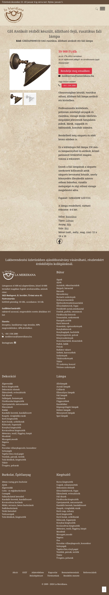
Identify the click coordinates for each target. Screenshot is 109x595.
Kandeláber (61, 404)
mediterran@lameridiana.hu (18, 337)
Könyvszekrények (64, 338)
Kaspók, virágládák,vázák (14, 416)
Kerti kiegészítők (10, 419)
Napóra (5, 442)
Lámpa (70, 220)
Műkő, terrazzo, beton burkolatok (18, 505)
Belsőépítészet (36, 576)
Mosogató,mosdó (10, 439)
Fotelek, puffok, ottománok (69, 312)
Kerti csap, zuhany (65, 511)
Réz (69, 224)
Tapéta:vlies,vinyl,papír (13, 454)
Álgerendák (7, 384)
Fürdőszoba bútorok (66, 315)
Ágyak (59, 279)
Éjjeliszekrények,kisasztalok (69, 303)
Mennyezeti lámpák (65, 413)
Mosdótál (6, 436)
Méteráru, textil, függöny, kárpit (17, 433)
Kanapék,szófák (63, 320)
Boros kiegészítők (10, 387)
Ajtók (59, 282)
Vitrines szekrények (65, 367)
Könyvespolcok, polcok (67, 335)
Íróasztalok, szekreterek (67, 317)
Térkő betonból (9, 511)
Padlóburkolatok (10, 508)
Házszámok (7, 407)
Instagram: (9, 342)
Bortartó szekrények (65, 297)
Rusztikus (71, 216)
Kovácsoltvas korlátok (12, 502)
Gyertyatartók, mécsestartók (15, 404)
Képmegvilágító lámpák (67, 407)
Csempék (6, 493)
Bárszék (60, 291)
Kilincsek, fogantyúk (11, 424)
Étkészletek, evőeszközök (14, 392)
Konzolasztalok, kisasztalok (69, 341)
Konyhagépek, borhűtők (67, 332)
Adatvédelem (38, 572)
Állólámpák (61, 384)
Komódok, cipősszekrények (69, 326)
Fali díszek (7, 395)
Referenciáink (89, 572)
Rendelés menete (71, 576)
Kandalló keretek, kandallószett (17, 413)
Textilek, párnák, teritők (13, 457)
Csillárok (60, 389)
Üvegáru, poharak (10, 465)
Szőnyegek (7, 451)
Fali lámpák (61, 395)
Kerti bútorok (62, 323)
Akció (15, 572)
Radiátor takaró (63, 350)
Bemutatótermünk (70, 572)
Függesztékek (62, 401)
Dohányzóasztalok (65, 300)
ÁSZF (24, 572)
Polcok (59, 347)
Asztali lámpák (63, 387)
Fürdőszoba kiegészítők (13, 401)
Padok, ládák (62, 344)
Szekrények (61, 355)
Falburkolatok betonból (13, 496)
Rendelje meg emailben (75, 71)
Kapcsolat (52, 572)
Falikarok (60, 398)
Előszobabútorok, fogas (67, 306)
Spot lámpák (62, 416)
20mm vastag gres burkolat (14, 482)
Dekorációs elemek (11, 389)
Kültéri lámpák (63, 410)
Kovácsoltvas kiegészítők (13, 430)
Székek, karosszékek (66, 352)
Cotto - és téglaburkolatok (14, 491)
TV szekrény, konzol (65, 364)
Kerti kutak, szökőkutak (13, 422)
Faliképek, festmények (12, 398)
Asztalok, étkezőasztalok (67, 285)
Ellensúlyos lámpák (65, 392)
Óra (3, 445)
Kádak (5, 410)
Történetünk (53, 576)
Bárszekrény (62, 294)
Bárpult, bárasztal (64, 288)
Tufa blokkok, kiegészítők (14, 460)
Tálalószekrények (64, 358)
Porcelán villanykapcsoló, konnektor (19, 448)
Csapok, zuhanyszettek (67, 485)
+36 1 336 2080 (69, 85)
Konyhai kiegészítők (11, 427)
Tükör (59, 361)
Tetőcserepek (8, 514)
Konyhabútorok (63, 329)
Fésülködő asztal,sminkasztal (70, 309)
